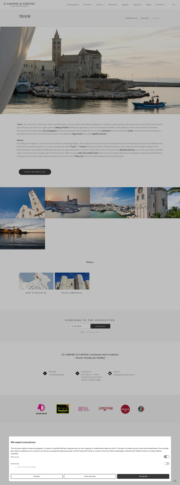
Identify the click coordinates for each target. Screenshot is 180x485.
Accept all (143, 476)
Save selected (90, 476)
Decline (37, 476)
